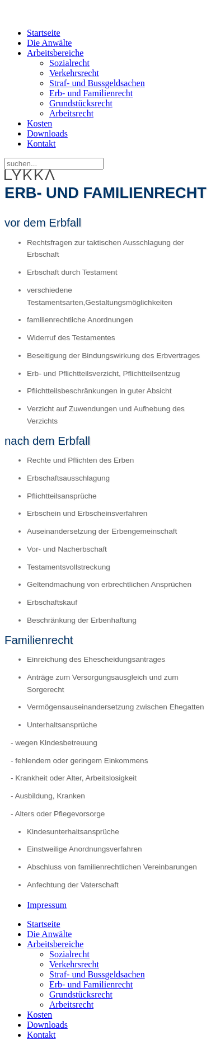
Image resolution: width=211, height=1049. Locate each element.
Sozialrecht (69, 63)
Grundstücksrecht (80, 103)
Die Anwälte (49, 43)
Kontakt (41, 143)
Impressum (47, 905)
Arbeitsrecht (71, 113)
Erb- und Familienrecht (91, 93)
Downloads (47, 133)
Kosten (39, 123)
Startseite (43, 32)
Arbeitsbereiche (55, 53)
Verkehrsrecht (74, 73)
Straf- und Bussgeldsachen (97, 83)
